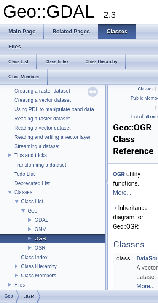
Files (19, 285)
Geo (32, 211)
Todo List (24, 174)
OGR (40, 239)
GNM (40, 229)
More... (122, 192)
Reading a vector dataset (42, 128)
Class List (32, 202)
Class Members (38, 276)
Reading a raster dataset (42, 119)
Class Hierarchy (39, 266)
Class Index (34, 257)
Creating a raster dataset (42, 91)
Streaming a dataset (36, 146)
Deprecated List (32, 183)
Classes (23, 192)
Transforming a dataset (40, 165)
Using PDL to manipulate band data (54, 109)
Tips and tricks (30, 155)
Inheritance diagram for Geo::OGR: (130, 217)
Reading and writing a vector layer (52, 137)
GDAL (41, 220)
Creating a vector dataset (42, 100)
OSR (40, 248)
